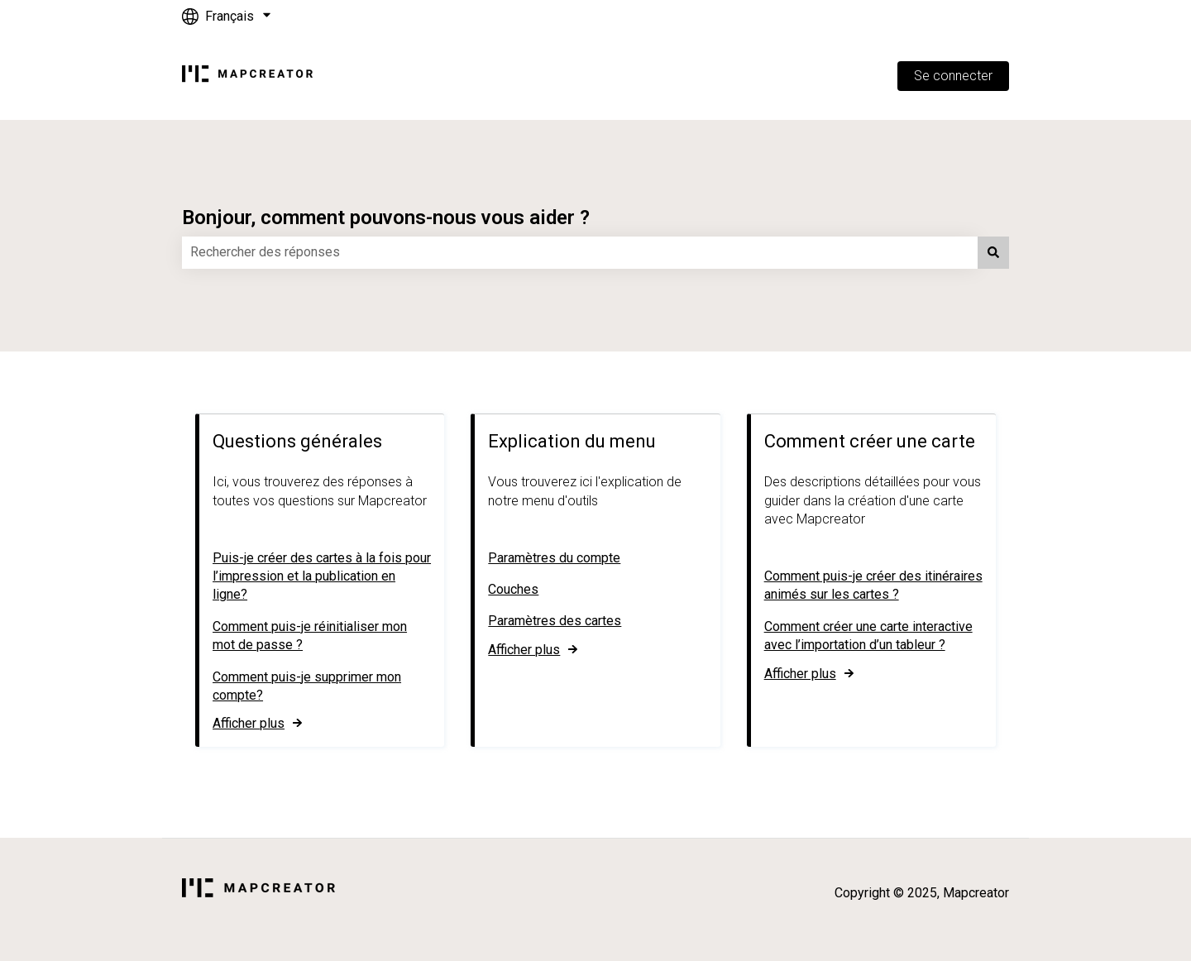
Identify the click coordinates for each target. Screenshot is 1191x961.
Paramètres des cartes (554, 621)
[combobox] (580, 252)
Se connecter (953, 76)
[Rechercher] (993, 252)
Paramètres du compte (554, 557)
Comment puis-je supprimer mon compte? (307, 685)
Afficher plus (249, 723)
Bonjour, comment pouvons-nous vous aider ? (386, 217)
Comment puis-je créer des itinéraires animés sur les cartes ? (873, 585)
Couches (513, 589)
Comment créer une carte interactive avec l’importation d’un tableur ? (868, 635)
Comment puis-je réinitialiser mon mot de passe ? (310, 635)
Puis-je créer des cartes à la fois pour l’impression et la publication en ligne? (322, 575)
